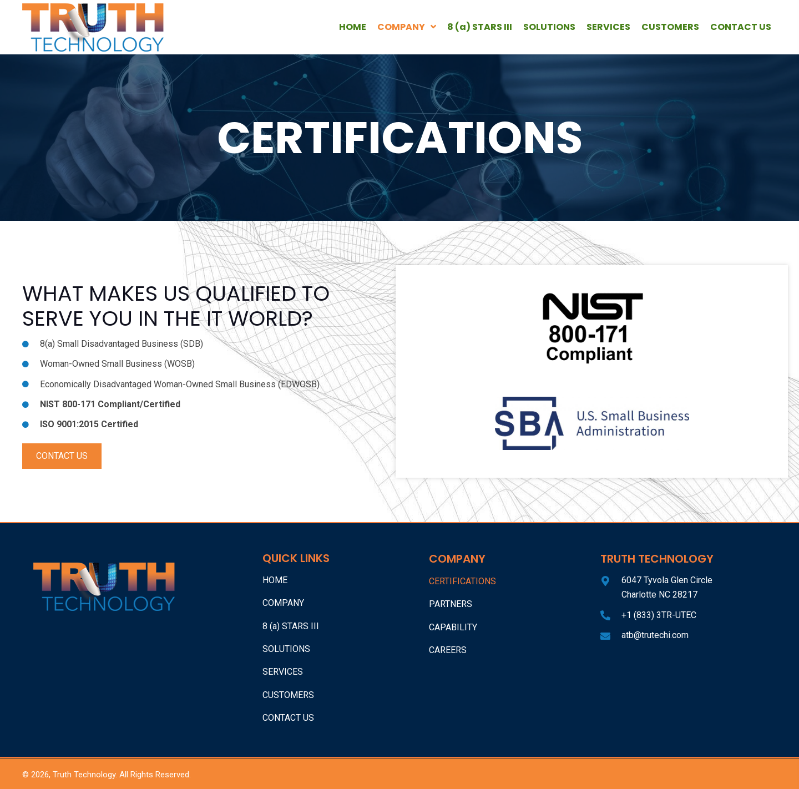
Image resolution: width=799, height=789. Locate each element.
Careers (448, 650)
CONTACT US (288, 717)
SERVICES (282, 671)
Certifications (462, 581)
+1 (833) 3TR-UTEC (658, 615)
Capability (453, 627)
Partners (450, 604)
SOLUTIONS (286, 649)
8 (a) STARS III (290, 626)
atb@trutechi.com (655, 635)
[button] (62, 456)
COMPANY (283, 603)
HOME (274, 580)
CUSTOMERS (288, 695)
